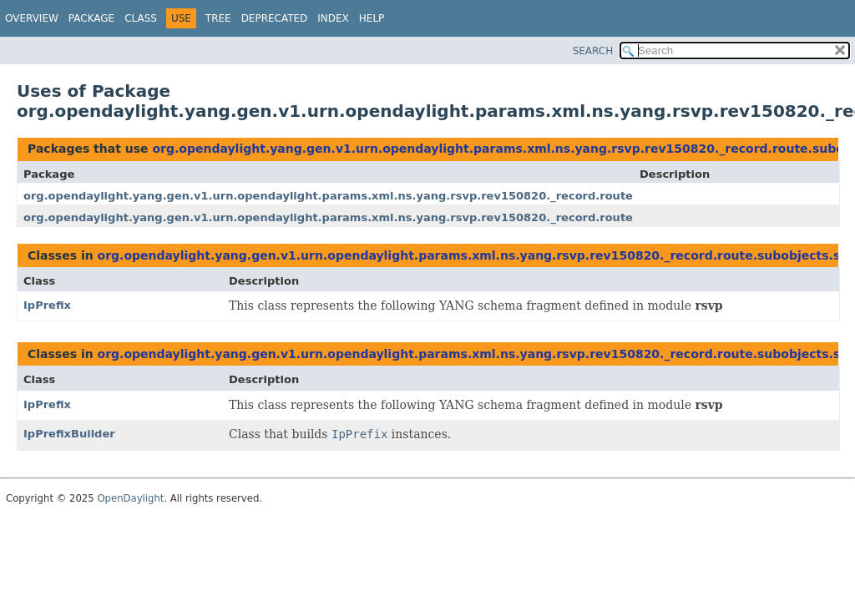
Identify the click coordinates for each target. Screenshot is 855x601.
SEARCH (593, 51)
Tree (218, 18)
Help (372, 18)
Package (91, 18)
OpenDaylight (130, 498)
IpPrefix (47, 305)
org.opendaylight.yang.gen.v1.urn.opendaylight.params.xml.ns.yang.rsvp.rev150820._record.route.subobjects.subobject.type (411, 195)
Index (333, 18)
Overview (31, 18)
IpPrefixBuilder (69, 433)
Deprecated (274, 18)
